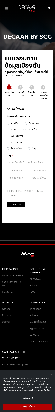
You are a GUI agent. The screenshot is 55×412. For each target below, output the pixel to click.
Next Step (16, 205)
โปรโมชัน (6, 315)
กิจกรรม (6, 309)
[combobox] (16, 170)
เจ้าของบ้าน (32, 129)
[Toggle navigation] (7, 8)
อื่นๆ (34, 148)
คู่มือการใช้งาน (37, 315)
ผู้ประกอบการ (16, 136)
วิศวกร (13, 129)
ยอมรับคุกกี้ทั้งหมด (27, 408)
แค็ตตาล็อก (35, 309)
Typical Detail (37, 328)
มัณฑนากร (34, 123)
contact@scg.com (18, 365)
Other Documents (39, 341)
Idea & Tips (7, 292)
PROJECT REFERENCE (12, 275)
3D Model (34, 335)
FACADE (34, 285)
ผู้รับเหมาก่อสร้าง (18, 142)
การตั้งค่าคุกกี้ (27, 399)
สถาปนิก (14, 123)
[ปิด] (51, 376)
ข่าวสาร (6, 322)
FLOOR (33, 292)
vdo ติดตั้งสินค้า (38, 322)
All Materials (36, 279)
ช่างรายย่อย (16, 148)
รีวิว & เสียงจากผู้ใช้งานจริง (11, 283)
